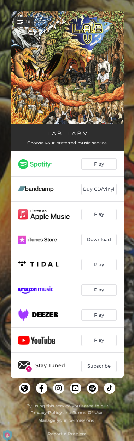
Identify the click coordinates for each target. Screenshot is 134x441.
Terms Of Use (88, 412)
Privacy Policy (46, 412)
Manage (47, 420)
